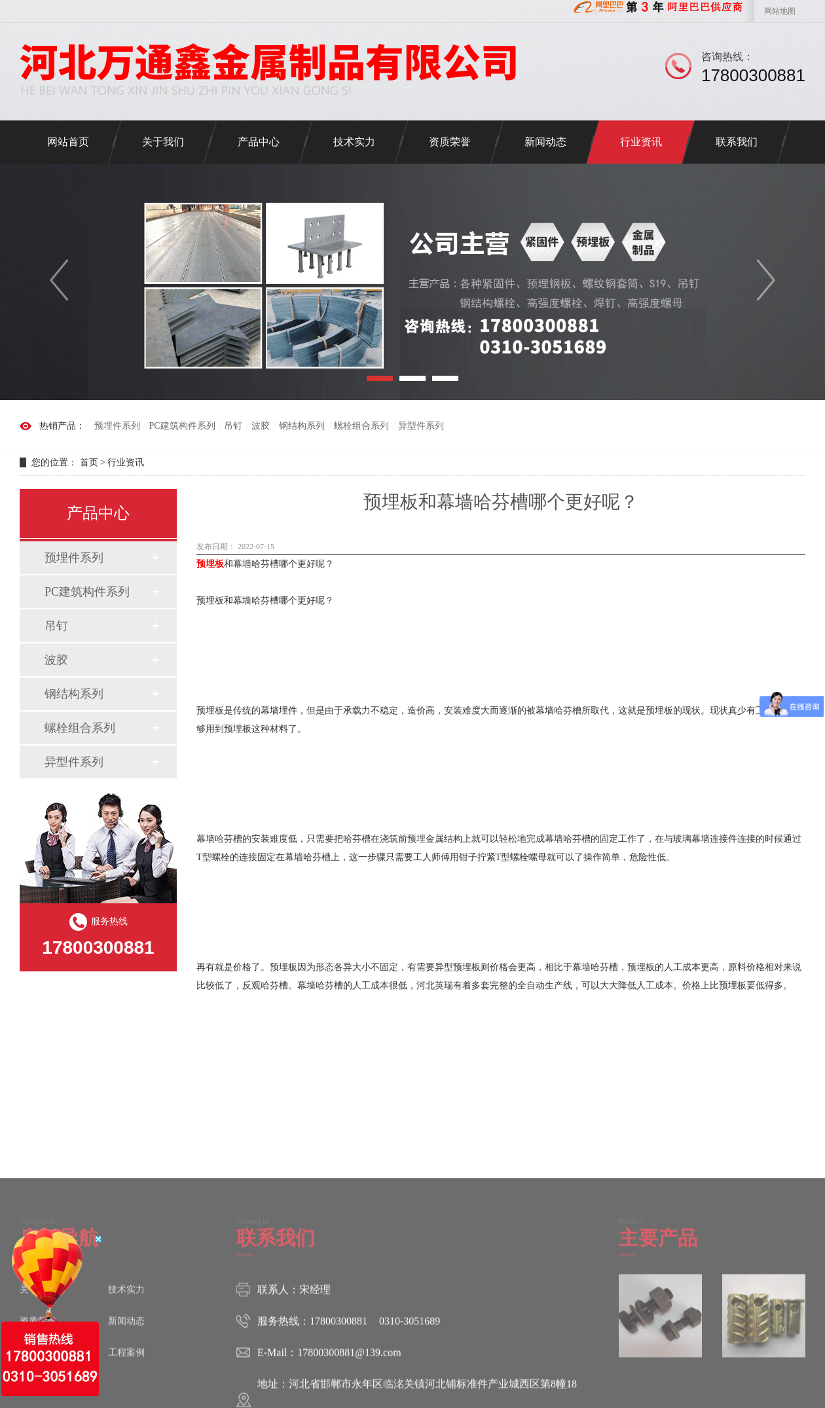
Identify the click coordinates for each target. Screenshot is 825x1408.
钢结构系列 (302, 426)
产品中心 (259, 141)
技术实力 (354, 141)
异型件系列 (421, 426)
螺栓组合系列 (361, 426)
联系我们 (737, 141)
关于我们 (163, 141)
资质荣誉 (450, 141)
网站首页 (68, 141)
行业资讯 (641, 141)
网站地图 (780, 11)
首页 (89, 462)
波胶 (260, 426)
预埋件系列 (117, 426)
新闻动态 (545, 141)
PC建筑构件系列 (182, 426)
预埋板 (210, 564)
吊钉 (233, 426)
